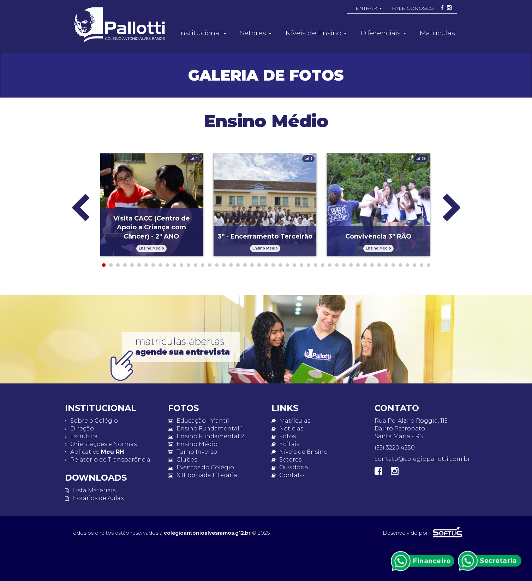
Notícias (287, 428)
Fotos (283, 436)
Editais (285, 444)
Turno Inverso (192, 451)
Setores (286, 459)
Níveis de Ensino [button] (316, 33)
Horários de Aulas (94, 498)
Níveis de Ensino (299, 451)
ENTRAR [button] (368, 8)
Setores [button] (255, 33)
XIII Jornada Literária (202, 475)
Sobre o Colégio (91, 420)
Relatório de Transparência (107, 459)
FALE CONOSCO (413, 8)
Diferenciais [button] (383, 33)
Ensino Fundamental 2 (206, 436)
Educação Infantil (198, 420)
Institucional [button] (202, 33)
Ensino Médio (192, 444)
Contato (287, 475)
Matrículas (437, 33)
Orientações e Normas (101, 444)
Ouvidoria (289, 467)
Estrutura (81, 436)
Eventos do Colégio (201, 467)
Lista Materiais (90, 490)
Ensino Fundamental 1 (205, 428)
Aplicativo (94, 451)
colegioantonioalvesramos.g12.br (207, 533)
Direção (79, 428)
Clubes (182, 459)
